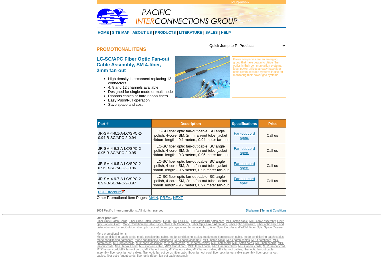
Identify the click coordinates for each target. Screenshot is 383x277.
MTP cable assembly (262, 221)
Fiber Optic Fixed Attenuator (209, 224)
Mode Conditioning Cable (139, 224)
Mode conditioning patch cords (116, 236)
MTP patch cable (174, 243)
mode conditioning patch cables (264, 236)
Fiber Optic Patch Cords (112, 221)
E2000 (167, 221)
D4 (175, 221)
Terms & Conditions (273, 210)
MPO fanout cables (224, 246)
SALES (211, 32)
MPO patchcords (123, 243)
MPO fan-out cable (151, 246)
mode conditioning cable (152, 236)
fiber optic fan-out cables (125, 252)
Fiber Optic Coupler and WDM (228, 227)
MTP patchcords (265, 243)
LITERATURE (190, 32)
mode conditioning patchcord (115, 240)
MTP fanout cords (155, 249)
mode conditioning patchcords (154, 240)
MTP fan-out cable (204, 249)
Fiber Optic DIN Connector (173, 224)
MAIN (153, 198)
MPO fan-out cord (126, 246)
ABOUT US (142, 32)
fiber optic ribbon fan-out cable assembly (162, 255)
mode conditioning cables (186, 236)
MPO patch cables (238, 240)
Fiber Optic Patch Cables (144, 221)
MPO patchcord (261, 240)
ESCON (183, 221)
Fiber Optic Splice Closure (266, 227)
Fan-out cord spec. (244, 135)
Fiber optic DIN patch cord (207, 221)
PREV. (165, 198)
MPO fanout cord (175, 246)
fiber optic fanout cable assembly (234, 252)
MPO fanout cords (249, 246)
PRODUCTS (165, 32)
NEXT (178, 198)
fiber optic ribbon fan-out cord (193, 252)
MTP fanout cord (107, 249)
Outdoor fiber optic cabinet (142, 227)
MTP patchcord (221, 243)
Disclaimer (252, 210)
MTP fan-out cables (229, 249)
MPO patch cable (237, 221)
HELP (226, 32)
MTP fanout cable (179, 249)
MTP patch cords (243, 243)
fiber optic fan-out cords (158, 252)
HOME (103, 32)
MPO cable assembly (187, 240)
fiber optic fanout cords (120, 255)
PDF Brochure (110, 192)
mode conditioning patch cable (222, 236)
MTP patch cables (198, 243)
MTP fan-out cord (274, 246)
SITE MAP (121, 32)
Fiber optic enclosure (242, 224)
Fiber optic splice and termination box (184, 227)
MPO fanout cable (199, 246)
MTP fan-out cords (131, 249)
